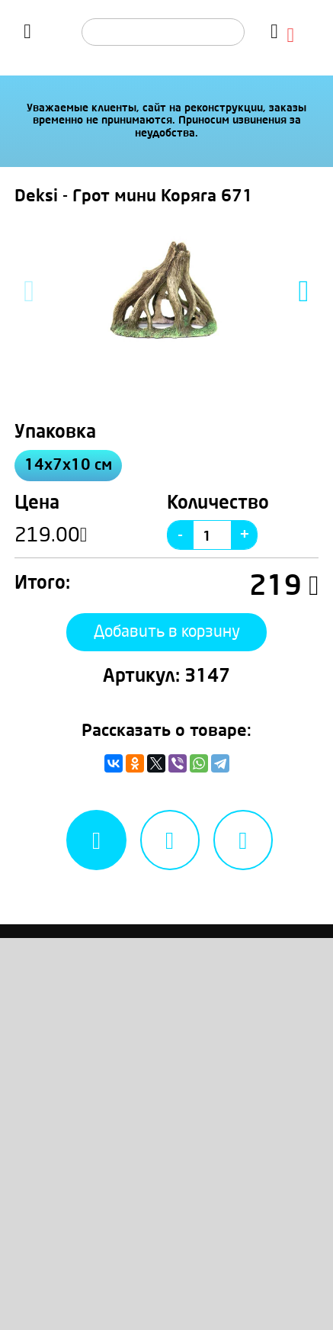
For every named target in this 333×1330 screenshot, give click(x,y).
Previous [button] (29, 291)
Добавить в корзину (167, 632)
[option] (166, 291)
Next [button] (304, 291)
